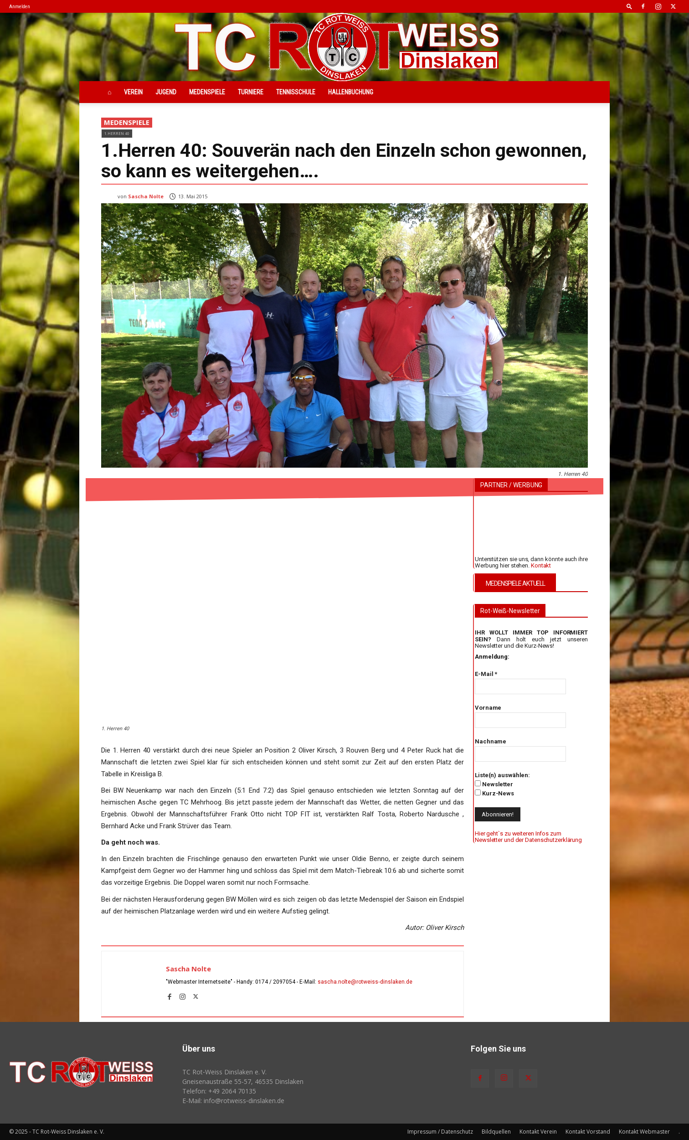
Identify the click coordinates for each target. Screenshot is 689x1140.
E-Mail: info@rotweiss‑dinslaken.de (233, 1100)
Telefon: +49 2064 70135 (219, 1091)
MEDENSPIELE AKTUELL (515, 583)
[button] (629, 6)
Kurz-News (494, 793)
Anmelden (19, 7)
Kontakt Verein (538, 1131)
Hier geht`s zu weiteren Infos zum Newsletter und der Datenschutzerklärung (528, 836)
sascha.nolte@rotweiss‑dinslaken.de (365, 982)
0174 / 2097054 (275, 982)
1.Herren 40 (116, 133)
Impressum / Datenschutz (440, 1131)
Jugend (165, 92)
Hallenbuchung (350, 92)
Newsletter (494, 784)
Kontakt (541, 565)
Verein (133, 92)
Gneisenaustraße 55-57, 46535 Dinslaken (242, 1081)
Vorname (488, 707)
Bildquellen (496, 1131)
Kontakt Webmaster (644, 1131)
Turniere (250, 92)
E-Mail (486, 674)
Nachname (490, 741)
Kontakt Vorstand (588, 1131)
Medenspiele (207, 92)
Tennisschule (295, 92)
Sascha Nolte (146, 196)
